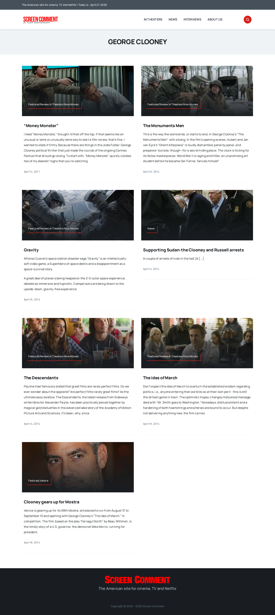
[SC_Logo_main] (137, 577)
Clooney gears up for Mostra (51, 502)
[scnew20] (40, 16)
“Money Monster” (41, 125)
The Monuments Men (163, 125)
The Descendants (41, 378)
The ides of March (160, 378)
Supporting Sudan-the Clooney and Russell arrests (193, 250)
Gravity (31, 250)
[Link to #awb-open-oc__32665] (248, 19)
